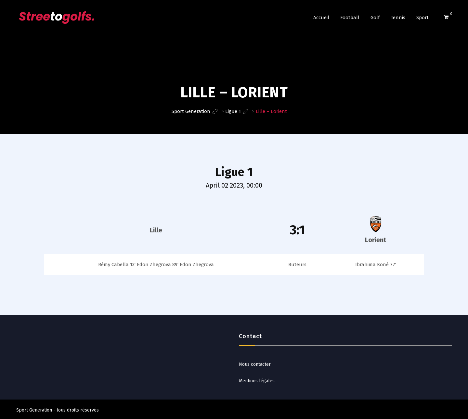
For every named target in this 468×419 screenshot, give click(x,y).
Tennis (398, 17)
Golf (375, 17)
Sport (422, 17)
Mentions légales (257, 381)
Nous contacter (255, 364)
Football (349, 17)
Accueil (321, 17)
